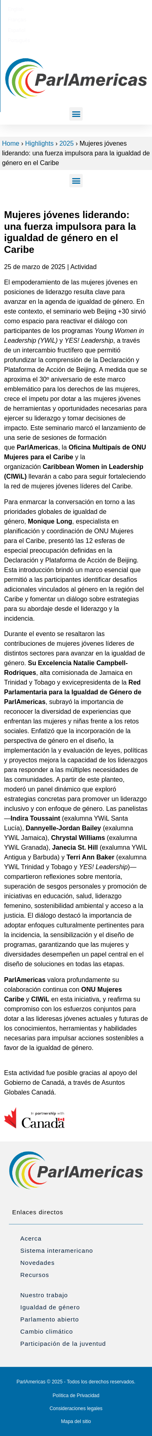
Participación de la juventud (63, 1343)
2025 (66, 143)
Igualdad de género (50, 1307)
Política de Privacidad (76, 1395)
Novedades (37, 1262)
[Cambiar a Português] (114, 9)
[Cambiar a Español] (86, 9)
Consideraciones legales (76, 1408)
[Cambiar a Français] (60, 9)
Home (10, 143)
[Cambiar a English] (35, 9)
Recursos (34, 1274)
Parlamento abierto (49, 1319)
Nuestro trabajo (44, 1295)
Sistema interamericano (56, 1250)
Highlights (39, 143)
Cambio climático (46, 1331)
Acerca (31, 1238)
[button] (76, 114)
